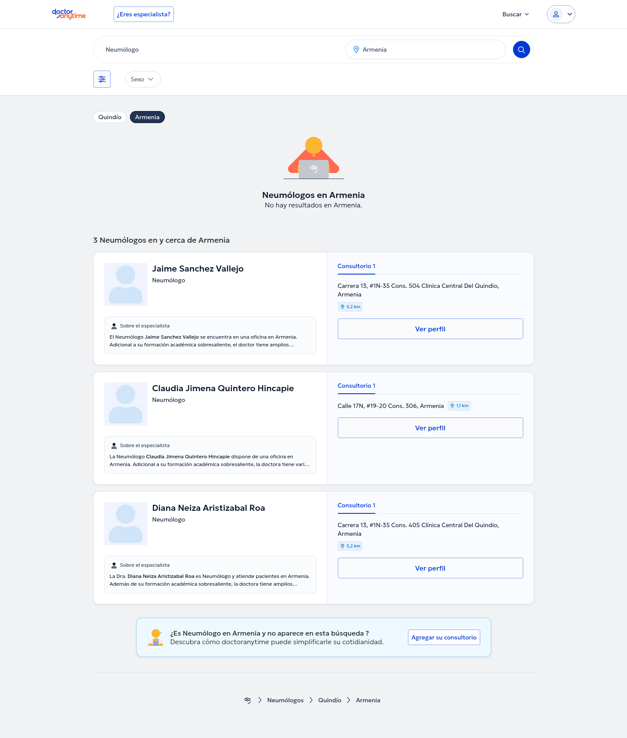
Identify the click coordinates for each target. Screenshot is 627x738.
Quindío (110, 117)
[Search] (521, 49)
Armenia (147, 117)
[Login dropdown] (561, 14)
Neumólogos (285, 700)
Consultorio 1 (357, 266)
